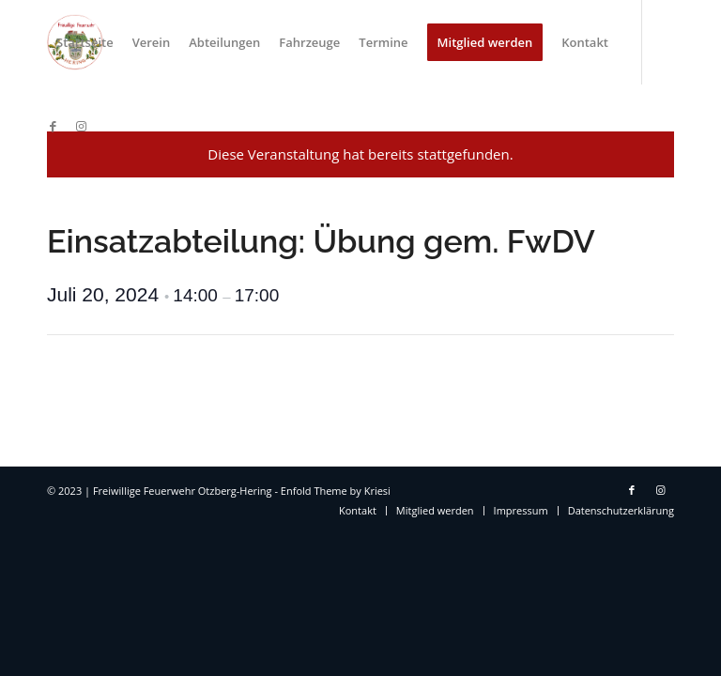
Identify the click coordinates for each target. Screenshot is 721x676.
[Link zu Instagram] (81, 126)
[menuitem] (85, 42)
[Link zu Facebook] (52, 126)
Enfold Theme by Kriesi (336, 491)
